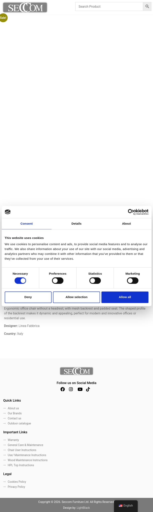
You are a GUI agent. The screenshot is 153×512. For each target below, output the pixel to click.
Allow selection (76, 297)
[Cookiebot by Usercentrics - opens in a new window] (130, 212)
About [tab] (126, 223)
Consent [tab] (27, 223)
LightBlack (83, 507)
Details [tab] (77, 223)
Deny (28, 297)
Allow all (125, 297)
